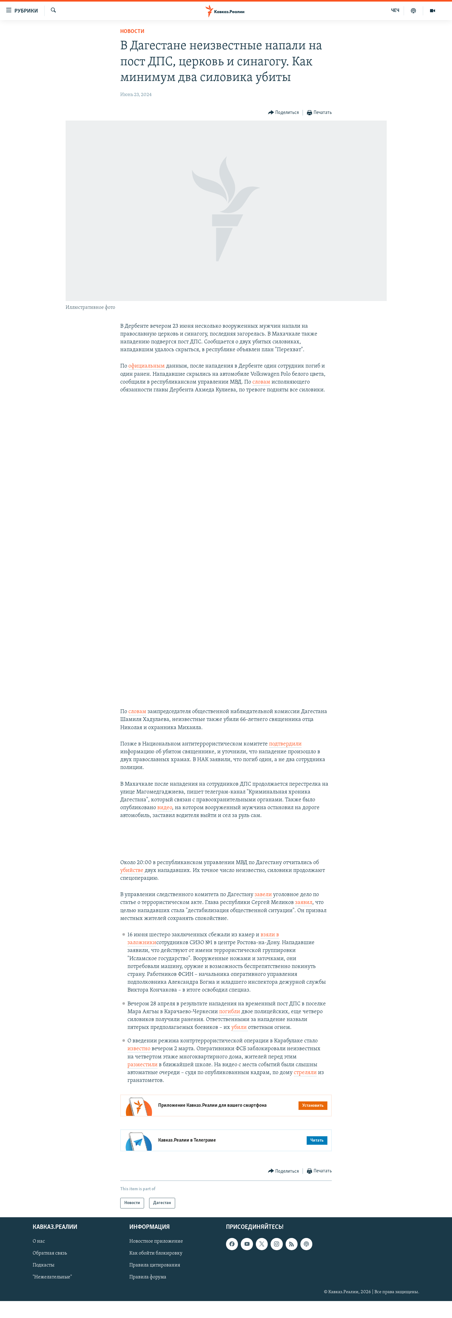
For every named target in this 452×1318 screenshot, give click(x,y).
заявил (303, 920)
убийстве (132, 887)
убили (239, 1044)
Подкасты (43, 1282)
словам (261, 382)
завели (264, 912)
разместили (142, 1082)
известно (139, 1066)
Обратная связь (50, 1270)
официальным (146, 366)
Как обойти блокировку (155, 1270)
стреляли (305, 1090)
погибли (229, 1029)
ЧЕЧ (395, 10)
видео (164, 825)
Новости (132, 32)
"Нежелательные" (52, 1294)
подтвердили (285, 761)
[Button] (283, 113)
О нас (39, 1258)
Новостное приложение (156, 1258)
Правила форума (147, 1294)
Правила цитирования (154, 1282)
